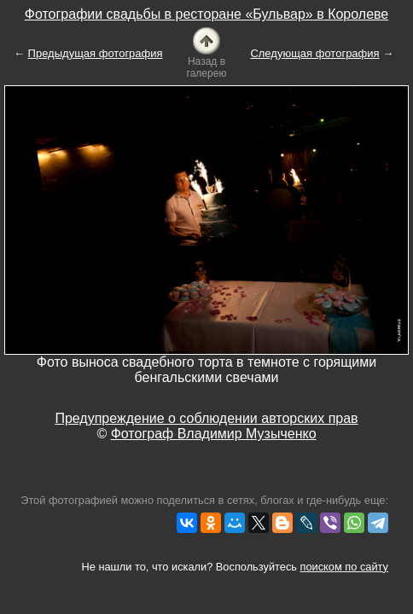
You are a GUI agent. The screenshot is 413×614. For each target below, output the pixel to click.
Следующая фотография (314, 53)
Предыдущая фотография (95, 53)
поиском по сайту (344, 566)
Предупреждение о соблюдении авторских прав (206, 418)
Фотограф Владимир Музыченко (214, 433)
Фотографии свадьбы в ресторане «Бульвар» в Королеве (207, 14)
